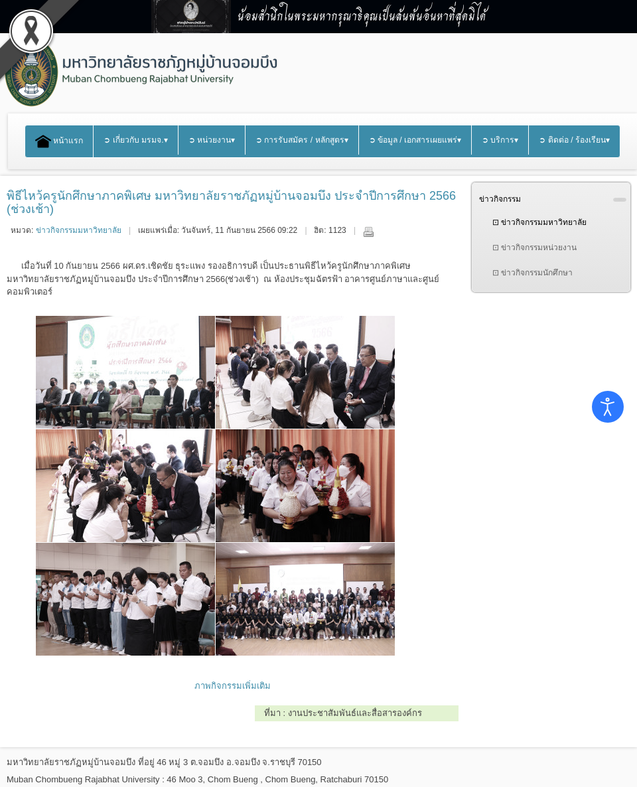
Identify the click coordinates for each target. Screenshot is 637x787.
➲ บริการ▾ (500, 140)
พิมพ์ (368, 231)
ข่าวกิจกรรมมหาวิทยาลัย (78, 230)
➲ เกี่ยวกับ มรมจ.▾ (135, 140)
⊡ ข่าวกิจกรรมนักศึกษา (532, 272)
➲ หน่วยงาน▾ (211, 140)
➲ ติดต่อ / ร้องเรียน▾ (574, 140)
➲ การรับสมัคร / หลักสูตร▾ (301, 140)
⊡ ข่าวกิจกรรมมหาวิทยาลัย (539, 222)
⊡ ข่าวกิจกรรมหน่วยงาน (534, 247)
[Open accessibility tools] (608, 407)
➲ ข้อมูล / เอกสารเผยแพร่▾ (415, 140)
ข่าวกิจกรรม (500, 199)
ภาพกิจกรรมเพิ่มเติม (232, 686)
